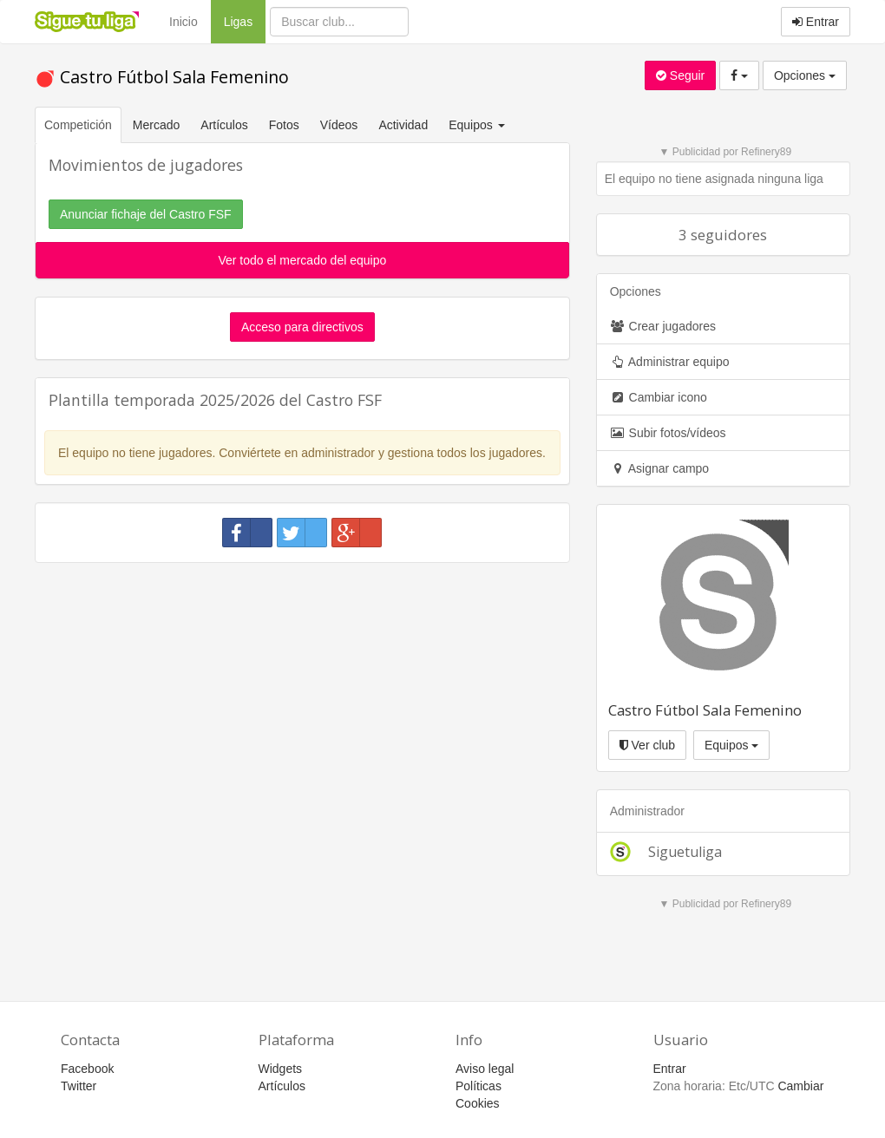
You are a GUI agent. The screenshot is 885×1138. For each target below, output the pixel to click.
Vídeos (339, 125)
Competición (78, 125)
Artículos (223, 125)
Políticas (479, 1086)
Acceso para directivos (302, 327)
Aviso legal (485, 1069)
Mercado (156, 125)
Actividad (403, 125)
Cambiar (800, 1086)
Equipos (731, 745)
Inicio (183, 22)
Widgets (281, 1069)
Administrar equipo (670, 362)
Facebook (87, 1069)
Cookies (478, 1103)
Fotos (284, 125)
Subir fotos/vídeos (668, 433)
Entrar (815, 22)
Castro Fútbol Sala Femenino (162, 76)
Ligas (245, 20)
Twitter (78, 1086)
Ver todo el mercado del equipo (302, 260)
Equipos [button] (478, 125)
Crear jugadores (663, 326)
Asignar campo (660, 468)
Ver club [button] (647, 745)
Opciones (805, 75)
